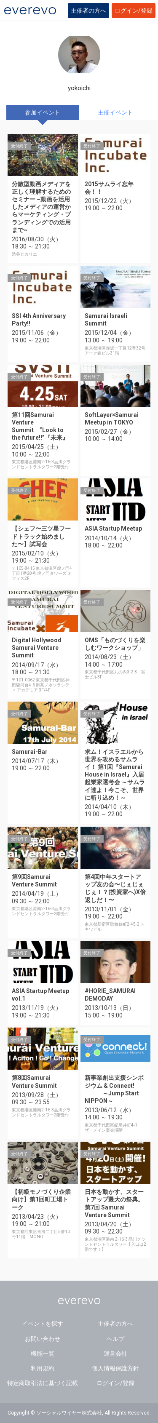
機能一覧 (42, 1353)
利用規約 (42, 1368)
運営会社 (115, 1353)
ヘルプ (115, 1338)
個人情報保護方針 (115, 1368)
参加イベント (42, 112)
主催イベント (115, 112)
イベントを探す (42, 1323)
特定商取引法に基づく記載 (42, 1383)
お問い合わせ (42, 1338)
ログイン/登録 (134, 10)
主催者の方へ (88, 10)
